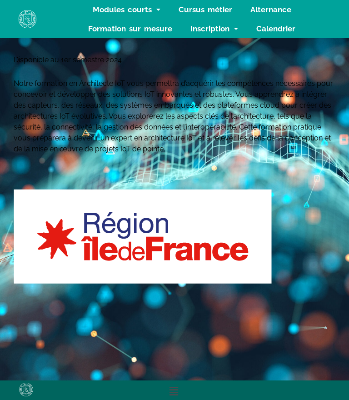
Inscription (214, 28)
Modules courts (126, 9)
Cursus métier (205, 9)
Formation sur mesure (130, 28)
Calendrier (275, 28)
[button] (127, 9)
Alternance (270, 9)
